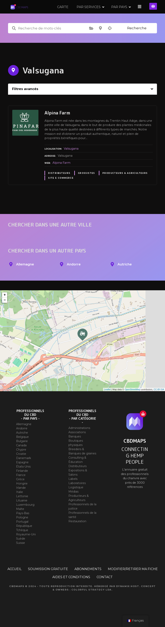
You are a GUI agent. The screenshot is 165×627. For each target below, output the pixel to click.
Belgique (22, 449)
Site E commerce (60, 190)
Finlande (22, 483)
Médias (73, 504)
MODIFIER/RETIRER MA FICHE (133, 582)
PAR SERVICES (89, 13)
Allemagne (23, 437)
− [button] (5, 312)
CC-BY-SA (159, 402)
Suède (20, 551)
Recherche (136, 41)
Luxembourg (25, 517)
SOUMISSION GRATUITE (48, 582)
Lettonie (22, 509)
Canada (21, 458)
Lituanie (21, 513)
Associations (77, 445)
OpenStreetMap (132, 402)
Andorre (21, 441)
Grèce (20, 492)
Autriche (22, 445)
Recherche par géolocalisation (110, 41)
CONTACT (105, 590)
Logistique (75, 500)
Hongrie (22, 496)
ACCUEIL (14, 582)
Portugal (22, 534)
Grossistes (86, 186)
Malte (20, 521)
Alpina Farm (61, 175)
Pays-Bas (22, 526)
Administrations (79, 440)
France (21, 488)
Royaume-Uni (26, 547)
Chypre (21, 462)
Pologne (22, 530)
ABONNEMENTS (87, 582)
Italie (19, 504)
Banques (74, 449)
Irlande (21, 500)
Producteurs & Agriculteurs (125, 186)
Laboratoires (77, 496)
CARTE (63, 13)
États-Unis (23, 479)
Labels (72, 491)
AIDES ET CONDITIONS (71, 590)
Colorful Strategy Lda (91, 602)
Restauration (77, 534)
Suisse (20, 555)
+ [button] (5, 307)
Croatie (21, 466)
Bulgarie (22, 454)
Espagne (22, 475)
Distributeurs (59, 186)
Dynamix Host (127, 599)
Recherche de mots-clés (14, 41)
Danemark (23, 471)
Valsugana (71, 161)
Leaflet (107, 402)
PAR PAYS (120, 13)
